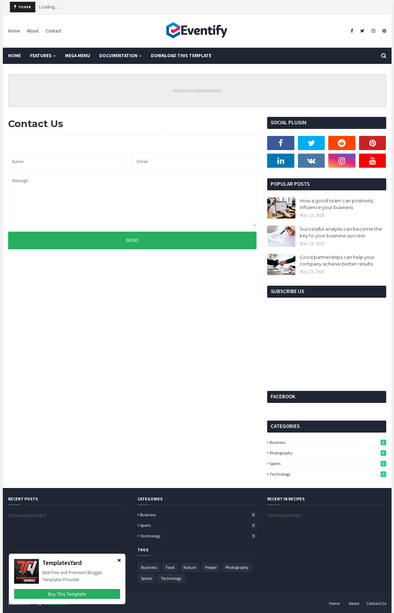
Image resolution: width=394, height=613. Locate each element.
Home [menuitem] (14, 56)
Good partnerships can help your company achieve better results (337, 260)
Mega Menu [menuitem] (77, 56)
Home (14, 31)
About (33, 31)
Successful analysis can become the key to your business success (341, 232)
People (211, 567)
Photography (328, 453)
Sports (328, 463)
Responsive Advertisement (197, 91)
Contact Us (376, 603)
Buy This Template (67, 594)
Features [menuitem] (41, 56)
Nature (189, 567)
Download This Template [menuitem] (181, 56)
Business (328, 442)
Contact (53, 31)
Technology (328, 474)
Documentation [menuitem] (118, 56)
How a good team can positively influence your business (337, 204)
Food (170, 567)
